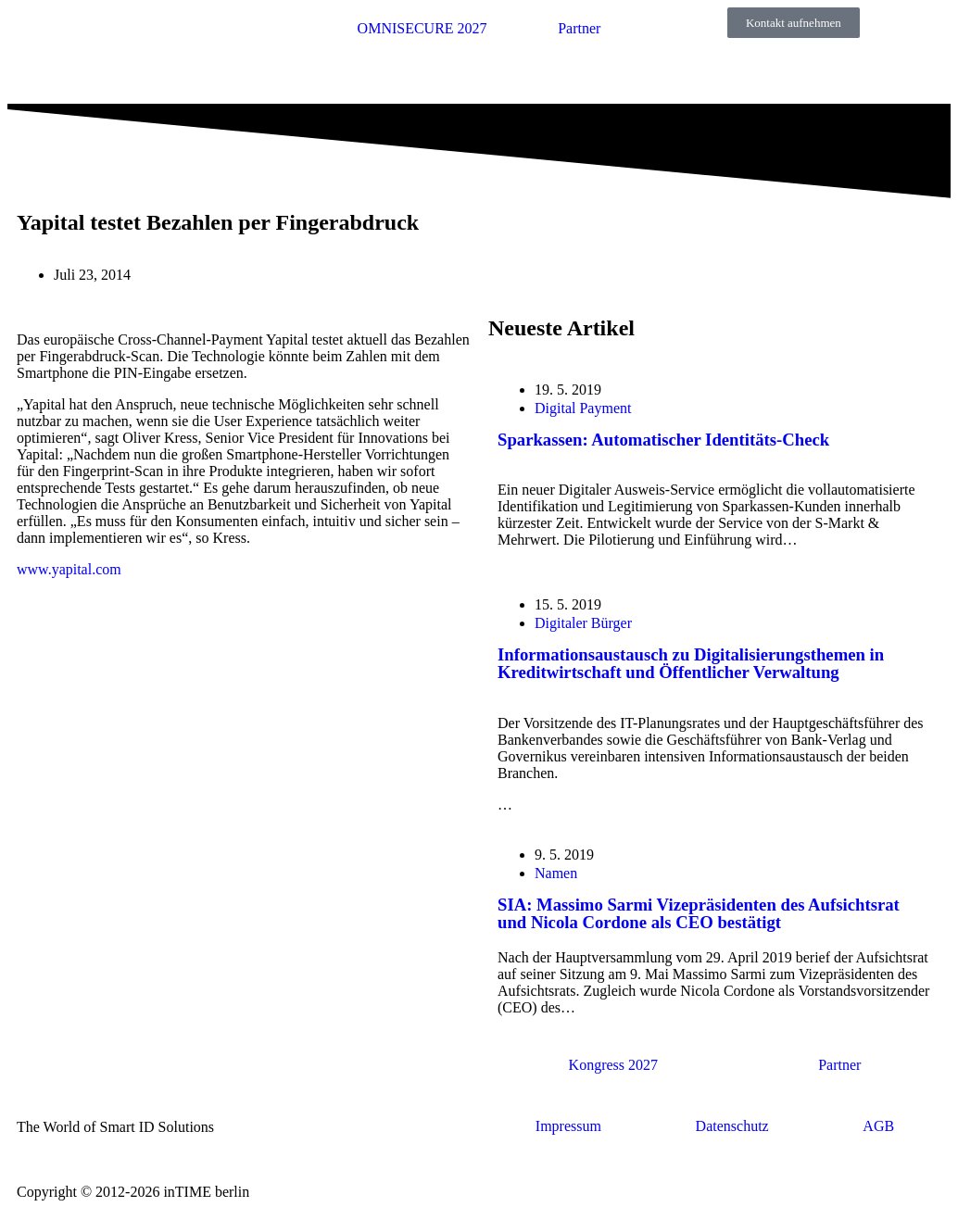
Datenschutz (732, 1126)
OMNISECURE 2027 (422, 28)
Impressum (568, 1126)
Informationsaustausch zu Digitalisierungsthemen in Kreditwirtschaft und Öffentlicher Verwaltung (691, 663)
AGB (878, 1126)
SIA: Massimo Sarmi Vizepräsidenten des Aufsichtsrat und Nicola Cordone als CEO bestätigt (699, 913)
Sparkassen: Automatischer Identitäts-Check (663, 439)
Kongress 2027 (613, 1065)
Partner (579, 28)
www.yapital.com (69, 569)
